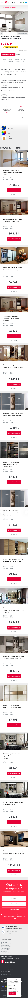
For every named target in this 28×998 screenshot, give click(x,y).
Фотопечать (13, 7)
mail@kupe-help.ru (7, 974)
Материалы (6, 7)
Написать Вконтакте (7, 977)
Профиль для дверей (5, 948)
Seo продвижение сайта (6, 990)
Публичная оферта (5, 997)
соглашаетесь (11, 985)
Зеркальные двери (5, 945)
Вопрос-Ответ (4, 942)
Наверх (3, 992)
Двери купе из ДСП (5, 949)
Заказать (18, 54)
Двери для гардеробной (6, 946)
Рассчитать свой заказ (8, 54)
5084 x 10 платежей (10, 48)
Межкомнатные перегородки (7, 952)
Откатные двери (4, 951)
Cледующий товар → (22, 33)
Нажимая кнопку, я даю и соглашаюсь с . (13, 916)
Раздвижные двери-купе (6, 943)
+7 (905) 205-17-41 (5, 971)
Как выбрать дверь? (6, 939)
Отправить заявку (14, 909)
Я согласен (12, 993)
